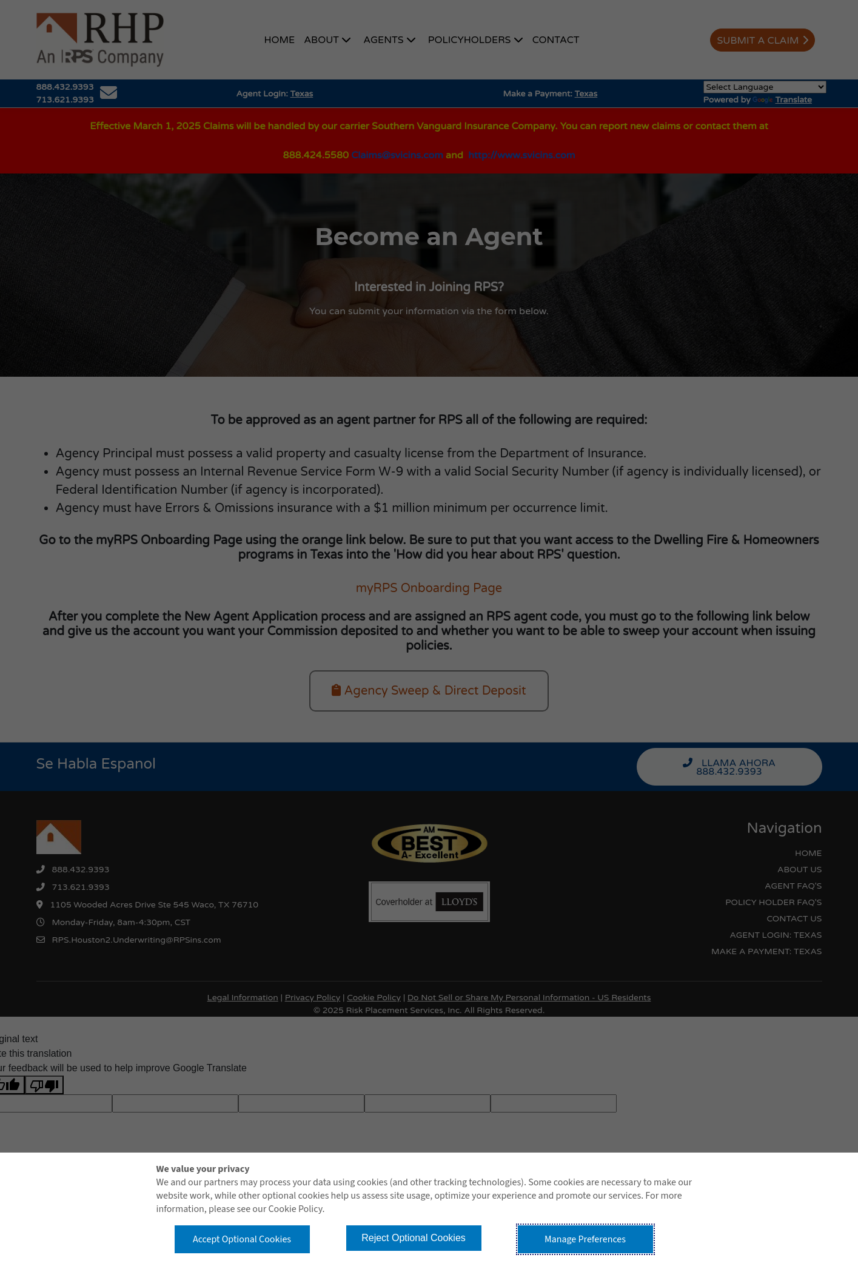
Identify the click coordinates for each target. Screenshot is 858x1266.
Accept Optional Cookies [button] (242, 1239)
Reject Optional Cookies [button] (413, 1238)
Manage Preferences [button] (585, 1239)
